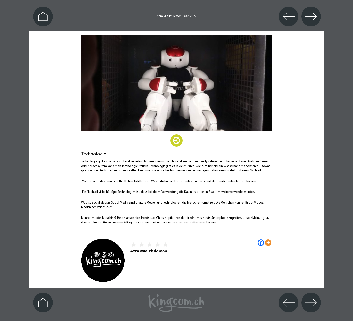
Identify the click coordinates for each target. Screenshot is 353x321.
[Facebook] (261, 242)
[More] (268, 242)
